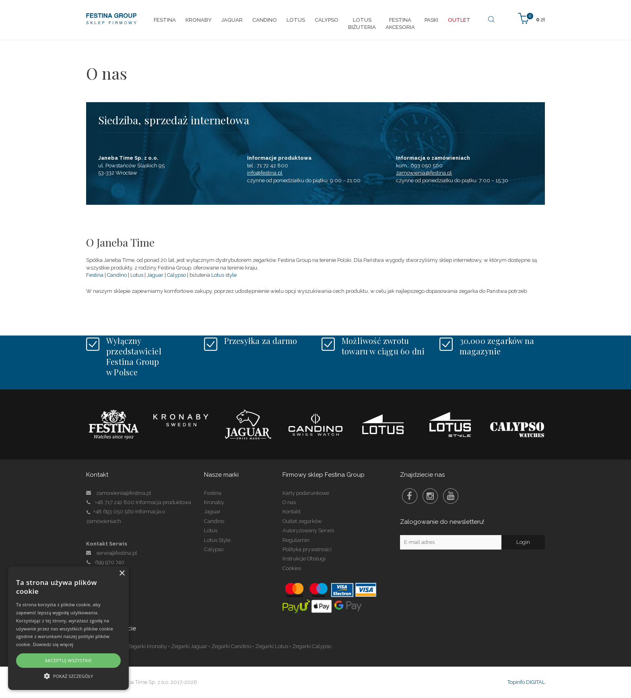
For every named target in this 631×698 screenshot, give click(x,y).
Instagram (430, 496)
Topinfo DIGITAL (526, 682)
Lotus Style (217, 540)
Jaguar (155, 275)
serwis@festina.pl (116, 553)
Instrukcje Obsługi (304, 559)
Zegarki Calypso (311, 646)
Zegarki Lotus (271, 646)
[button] (68, 675)
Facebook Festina (409, 496)
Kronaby (214, 502)
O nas (289, 502)
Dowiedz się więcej (53, 644)
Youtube (450, 496)
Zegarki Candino (231, 646)
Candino (117, 275)
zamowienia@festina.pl (424, 173)
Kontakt (292, 512)
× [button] (122, 573)
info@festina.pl (265, 173)
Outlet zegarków (302, 521)
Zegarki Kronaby (147, 646)
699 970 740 (105, 562)
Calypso (176, 275)
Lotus (136, 275)
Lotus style (224, 275)
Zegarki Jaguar (189, 646)
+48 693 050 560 (113, 512)
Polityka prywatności (307, 549)
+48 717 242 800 (114, 502)
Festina (94, 275)
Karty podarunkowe (306, 493)
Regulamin (296, 540)
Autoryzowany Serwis (308, 530)
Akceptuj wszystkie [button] (68, 660)
